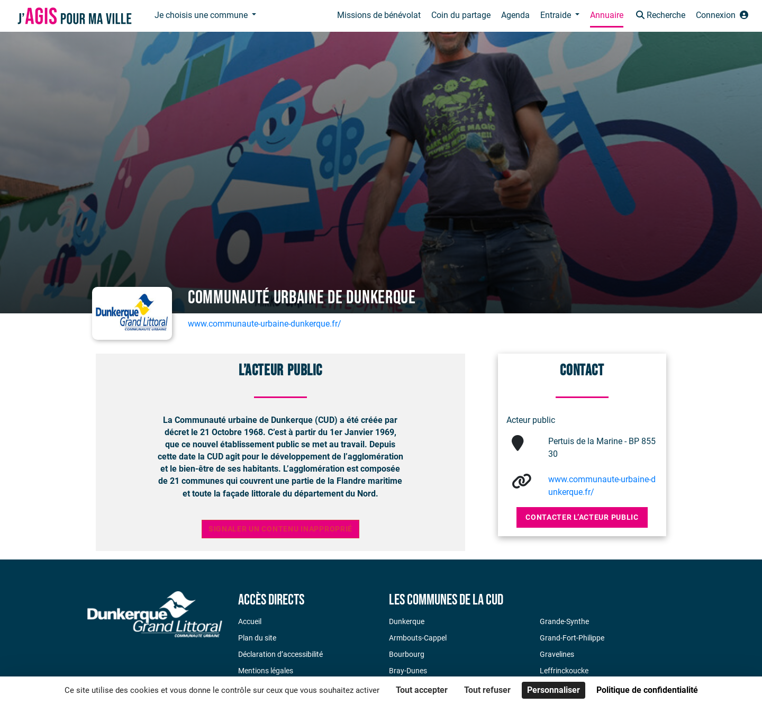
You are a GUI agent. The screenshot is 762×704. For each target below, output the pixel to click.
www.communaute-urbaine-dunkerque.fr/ (264, 324)
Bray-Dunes (408, 670)
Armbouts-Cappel (418, 638)
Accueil (249, 621)
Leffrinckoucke (564, 670)
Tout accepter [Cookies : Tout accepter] (422, 690)
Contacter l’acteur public (582, 517)
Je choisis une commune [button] (202, 15)
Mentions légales (265, 670)
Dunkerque (406, 621)
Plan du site (257, 638)
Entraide (556, 15)
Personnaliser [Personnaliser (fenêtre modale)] (553, 690)
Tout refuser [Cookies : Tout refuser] (487, 690)
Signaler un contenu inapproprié (280, 529)
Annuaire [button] (606, 15)
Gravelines (557, 654)
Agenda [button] (515, 15)
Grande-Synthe (564, 621)
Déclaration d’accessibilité (280, 654)
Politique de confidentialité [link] (647, 690)
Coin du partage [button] (461, 15)
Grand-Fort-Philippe (572, 638)
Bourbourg (406, 654)
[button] (659, 16)
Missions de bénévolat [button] (379, 15)
